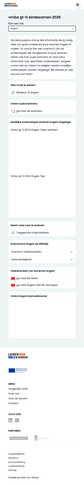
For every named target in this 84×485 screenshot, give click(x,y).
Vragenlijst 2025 (18, 389)
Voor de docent (17, 398)
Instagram (17, 420)
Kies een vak (16, 23)
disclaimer (13, 458)
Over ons (13, 393)
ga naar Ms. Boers (27, 278)
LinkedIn (10, 420)
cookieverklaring (16, 466)
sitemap (12, 470)
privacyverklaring (16, 462)
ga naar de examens (29, 111)
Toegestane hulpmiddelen (32, 233)
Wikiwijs (35, 477)
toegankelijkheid (16, 453)
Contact (13, 403)
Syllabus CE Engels (27, 92)
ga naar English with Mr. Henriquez (37, 285)
